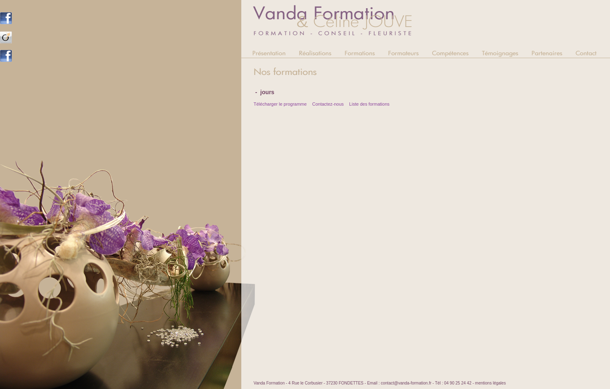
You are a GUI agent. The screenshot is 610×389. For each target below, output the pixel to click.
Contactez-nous (328, 104)
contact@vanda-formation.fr (406, 383)
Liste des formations (369, 104)
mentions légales (490, 383)
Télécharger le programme (280, 104)
